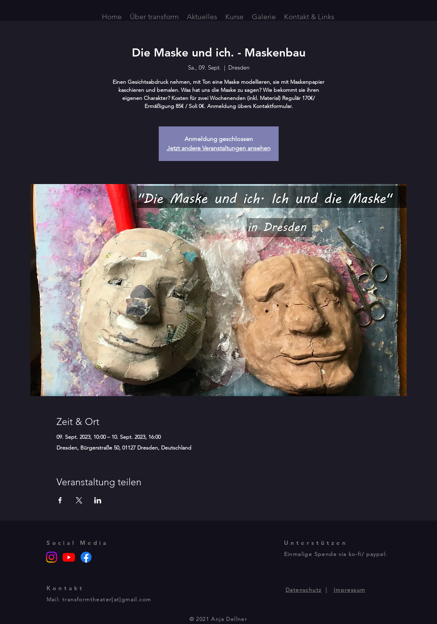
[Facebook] (86, 557)
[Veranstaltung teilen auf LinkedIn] (97, 500)
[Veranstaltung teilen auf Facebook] (60, 500)
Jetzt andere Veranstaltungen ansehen (219, 148)
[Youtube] (68, 557)
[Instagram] (51, 557)
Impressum (350, 589)
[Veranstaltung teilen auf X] (79, 500)
